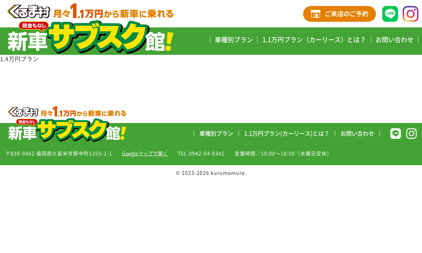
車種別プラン (234, 40)
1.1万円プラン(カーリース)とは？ (287, 133)
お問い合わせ (395, 40)
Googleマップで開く (145, 153)
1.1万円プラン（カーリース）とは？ (314, 40)
